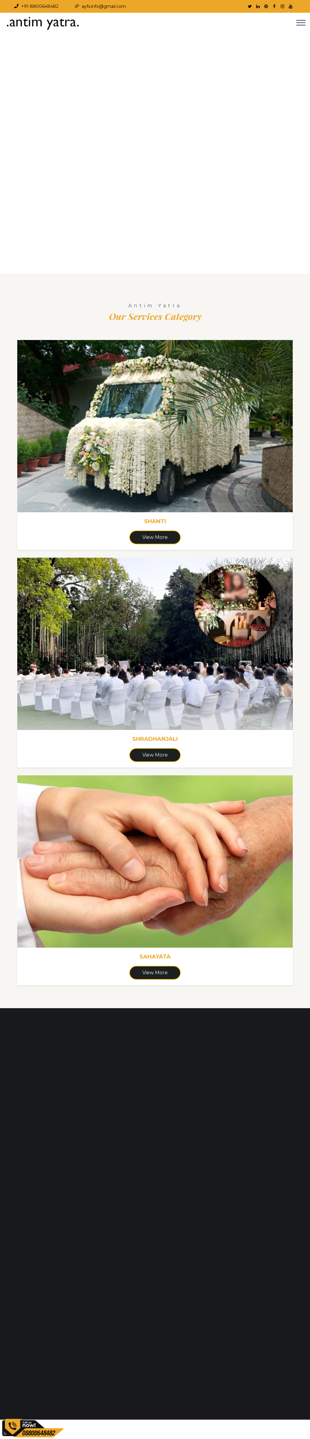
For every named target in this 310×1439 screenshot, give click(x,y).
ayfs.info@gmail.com (100, 6)
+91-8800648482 (36, 6)
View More (155, 537)
